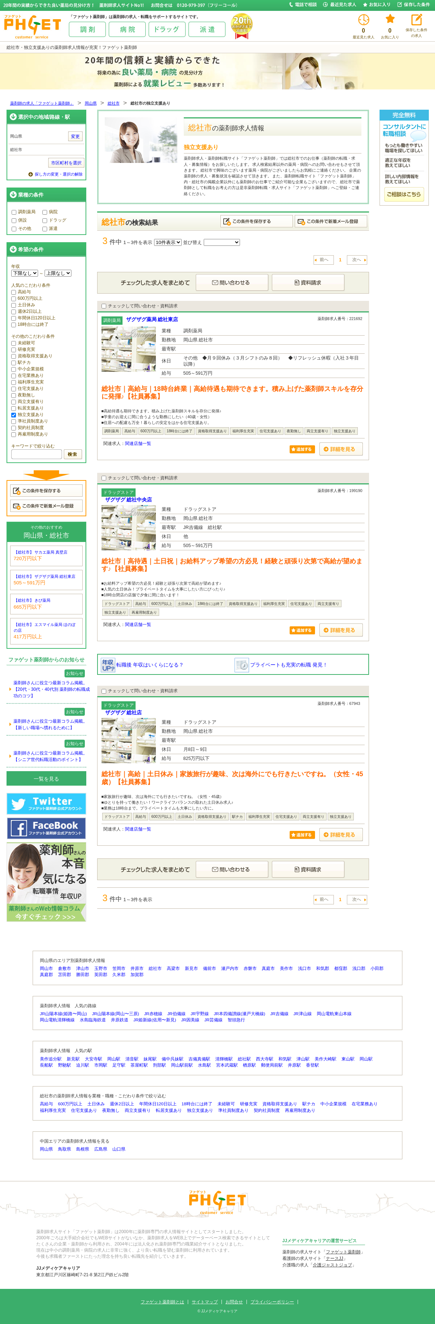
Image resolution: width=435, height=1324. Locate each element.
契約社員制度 (27, 427)
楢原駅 (249, 1065)
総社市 (114, 103)
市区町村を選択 (66, 162)
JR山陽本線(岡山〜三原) (115, 1014)
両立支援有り (27, 401)
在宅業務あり (27, 375)
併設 (19, 220)
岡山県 (91, 103)
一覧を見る (46, 779)
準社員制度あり (29, 421)
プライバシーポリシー (272, 1301)
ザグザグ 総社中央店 (128, 500)
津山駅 (303, 1059)
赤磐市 (250, 968)
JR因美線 (190, 1020)
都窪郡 (340, 968)
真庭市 (268, 968)
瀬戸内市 (230, 968)
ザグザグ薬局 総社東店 (152, 319)
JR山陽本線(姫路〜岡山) (63, 1014)
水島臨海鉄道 (93, 1020)
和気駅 (284, 1059)
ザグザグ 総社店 (123, 712)
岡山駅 (113, 1059)
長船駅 (46, 1065)
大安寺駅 (93, 1059)
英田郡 (100, 974)
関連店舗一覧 (138, 443)
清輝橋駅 (224, 1059)
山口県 (118, 1149)
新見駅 (73, 1059)
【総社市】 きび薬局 (32, 600)
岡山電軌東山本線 (334, 1014)
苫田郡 (64, 974)
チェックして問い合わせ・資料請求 (140, 305)
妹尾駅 (150, 1059)
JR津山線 (303, 1014)
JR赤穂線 (153, 1014)
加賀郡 (137, 974)
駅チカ (21, 362)
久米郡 (118, 974)
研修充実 (23, 349)
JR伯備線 (176, 1014)
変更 (75, 136)
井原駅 (294, 1065)
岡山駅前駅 (182, 1065)
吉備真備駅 (199, 1059)
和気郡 (322, 968)
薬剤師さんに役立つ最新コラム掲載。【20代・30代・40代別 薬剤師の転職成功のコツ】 (51, 689)
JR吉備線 (279, 1014)
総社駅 (244, 1059)
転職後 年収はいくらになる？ (142, 665)
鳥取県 (64, 1149)
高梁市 (173, 968)
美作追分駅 (51, 1059)
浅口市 (304, 968)
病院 (50, 211)
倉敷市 (64, 968)
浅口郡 (358, 968)
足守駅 (118, 1065)
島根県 (82, 1149)
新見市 (191, 968)
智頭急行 (236, 1020)
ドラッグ (54, 220)
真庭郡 (46, 974)
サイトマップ (205, 1301)
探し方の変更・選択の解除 (59, 174)
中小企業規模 (27, 368)
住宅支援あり (27, 388)
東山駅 (348, 1059)
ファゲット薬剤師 (343, 1251)
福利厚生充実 (27, 381)
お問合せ (234, 1301)
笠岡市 (118, 968)
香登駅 (312, 1065)
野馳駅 (64, 1065)
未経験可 (23, 342)
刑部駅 (159, 1065)
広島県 (100, 1149)
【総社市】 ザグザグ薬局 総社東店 (45, 576)
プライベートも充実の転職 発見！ (281, 665)
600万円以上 (26, 298)
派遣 (50, 228)
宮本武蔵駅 (227, 1065)
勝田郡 (82, 974)
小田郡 (377, 968)
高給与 (21, 291)
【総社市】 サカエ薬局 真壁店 (41, 552)
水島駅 (204, 1065)
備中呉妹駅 (172, 1059)
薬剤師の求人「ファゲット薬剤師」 (42, 103)
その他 (21, 228)
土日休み (23, 304)
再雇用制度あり (29, 434)
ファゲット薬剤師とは (162, 1301)
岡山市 (46, 968)
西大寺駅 (264, 1059)
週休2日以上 (26, 311)
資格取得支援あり (32, 355)
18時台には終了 (30, 324)
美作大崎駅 (325, 1059)
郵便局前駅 (272, 1065)
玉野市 (100, 968)
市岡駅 (100, 1065)
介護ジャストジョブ (332, 1265)
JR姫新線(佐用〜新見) (154, 1020)
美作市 (286, 968)
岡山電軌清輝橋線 (57, 1020)
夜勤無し (23, 395)
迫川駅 (82, 1065)
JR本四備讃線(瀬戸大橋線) (239, 1014)
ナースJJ (334, 1258)
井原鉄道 (119, 1020)
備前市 (209, 968)
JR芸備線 (213, 1020)
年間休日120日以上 (33, 317)
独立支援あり (27, 414)
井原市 (137, 968)
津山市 (82, 968)
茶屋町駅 (139, 1065)
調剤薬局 (24, 211)
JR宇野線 (200, 1014)
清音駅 (131, 1059)
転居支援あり (27, 408)
